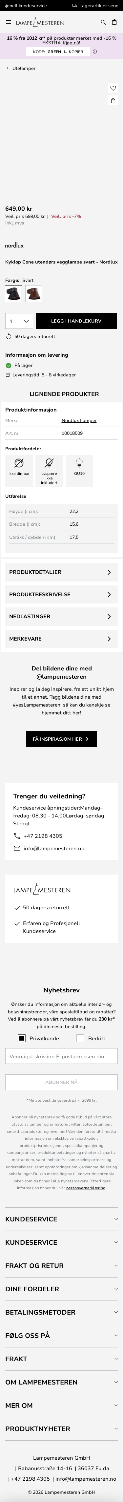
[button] (113, 88)
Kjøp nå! (71, 42)
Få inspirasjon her (57, 739)
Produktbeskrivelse (40, 594)
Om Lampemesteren (41, 1382)
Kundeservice (31, 1219)
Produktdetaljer (35, 572)
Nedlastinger (29, 616)
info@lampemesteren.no (54, 848)
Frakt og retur (34, 1265)
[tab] (61, 1219)
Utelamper (23, 68)
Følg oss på (27, 1335)
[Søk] (103, 22)
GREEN (58, 51)
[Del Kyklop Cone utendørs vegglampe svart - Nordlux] (113, 100)
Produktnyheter (37, 1428)
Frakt (16, 1358)
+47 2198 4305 (43, 835)
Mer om (19, 1405)
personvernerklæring (85, 1187)
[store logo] (44, 22)
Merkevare (25, 638)
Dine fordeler (32, 1288)
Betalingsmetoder (40, 1312)
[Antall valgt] (19, 321)
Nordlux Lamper (79, 420)
